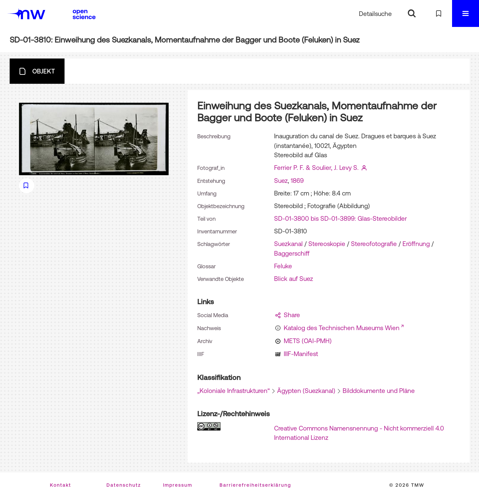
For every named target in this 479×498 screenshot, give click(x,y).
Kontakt (60, 485)
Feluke (283, 266)
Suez (281, 180)
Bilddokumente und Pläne (379, 390)
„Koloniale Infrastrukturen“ (233, 390)
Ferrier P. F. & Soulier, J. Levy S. (316, 167)
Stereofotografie (374, 243)
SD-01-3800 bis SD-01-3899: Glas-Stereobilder (340, 218)
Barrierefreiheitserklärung (255, 485)
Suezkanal (288, 243)
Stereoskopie (326, 243)
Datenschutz (123, 485)
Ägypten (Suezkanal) (306, 390)
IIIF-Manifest (301, 353)
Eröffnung (416, 243)
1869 (297, 180)
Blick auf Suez (293, 278)
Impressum (177, 485)
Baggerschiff (292, 253)
